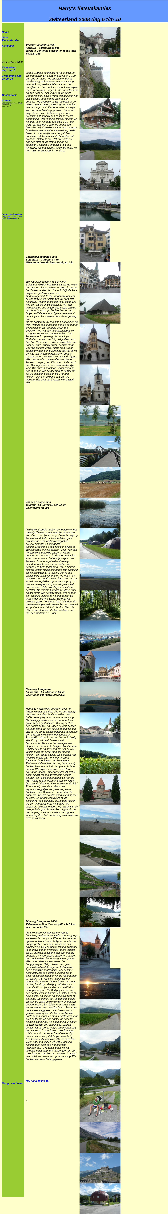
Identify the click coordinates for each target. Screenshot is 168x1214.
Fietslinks (8, 45)
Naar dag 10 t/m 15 (37, 1081)
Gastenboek (9, 95)
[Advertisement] (145, 72)
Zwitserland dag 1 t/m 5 (9, 69)
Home (5, 32)
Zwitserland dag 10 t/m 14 (11, 77)
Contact (7, 100)
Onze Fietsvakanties (11, 39)
